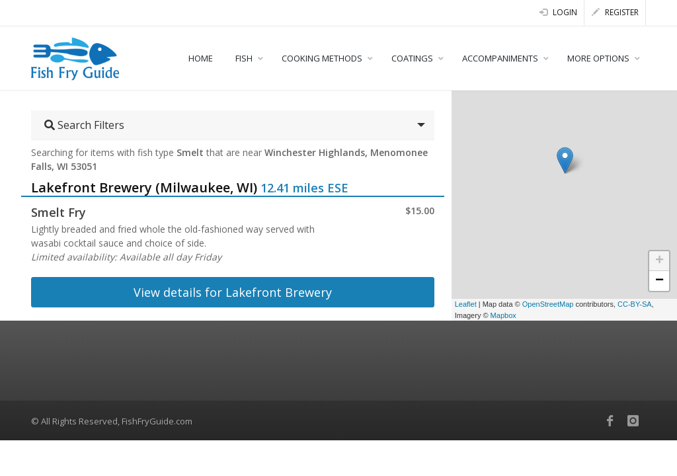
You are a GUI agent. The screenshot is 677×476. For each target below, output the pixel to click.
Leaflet (466, 304)
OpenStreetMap (548, 304)
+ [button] (659, 261)
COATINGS (412, 58)
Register (615, 12)
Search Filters (84, 125)
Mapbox (503, 315)
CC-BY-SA (634, 304)
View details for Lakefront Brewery (233, 292)
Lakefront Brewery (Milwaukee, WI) (144, 187)
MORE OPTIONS (598, 58)
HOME (200, 58)
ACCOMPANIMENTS (500, 58)
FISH (244, 58)
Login (558, 12)
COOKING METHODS (322, 58)
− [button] (659, 281)
